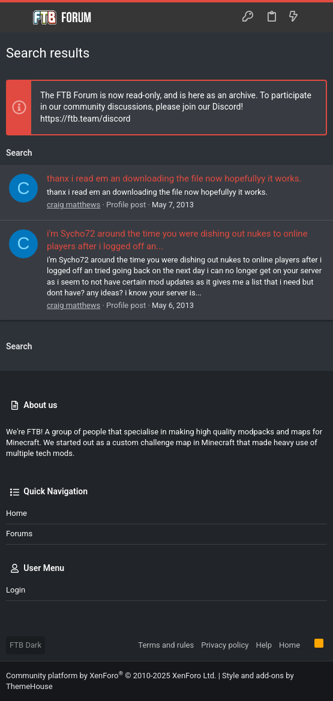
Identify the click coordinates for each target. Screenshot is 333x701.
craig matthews (73, 204)
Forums (19, 533)
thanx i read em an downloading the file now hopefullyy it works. (174, 178)
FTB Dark (25, 644)
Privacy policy (224, 644)
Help (264, 644)
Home (16, 513)
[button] (18, 17)
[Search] (315, 17)
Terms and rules (166, 644)
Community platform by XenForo (111, 675)
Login (15, 589)
